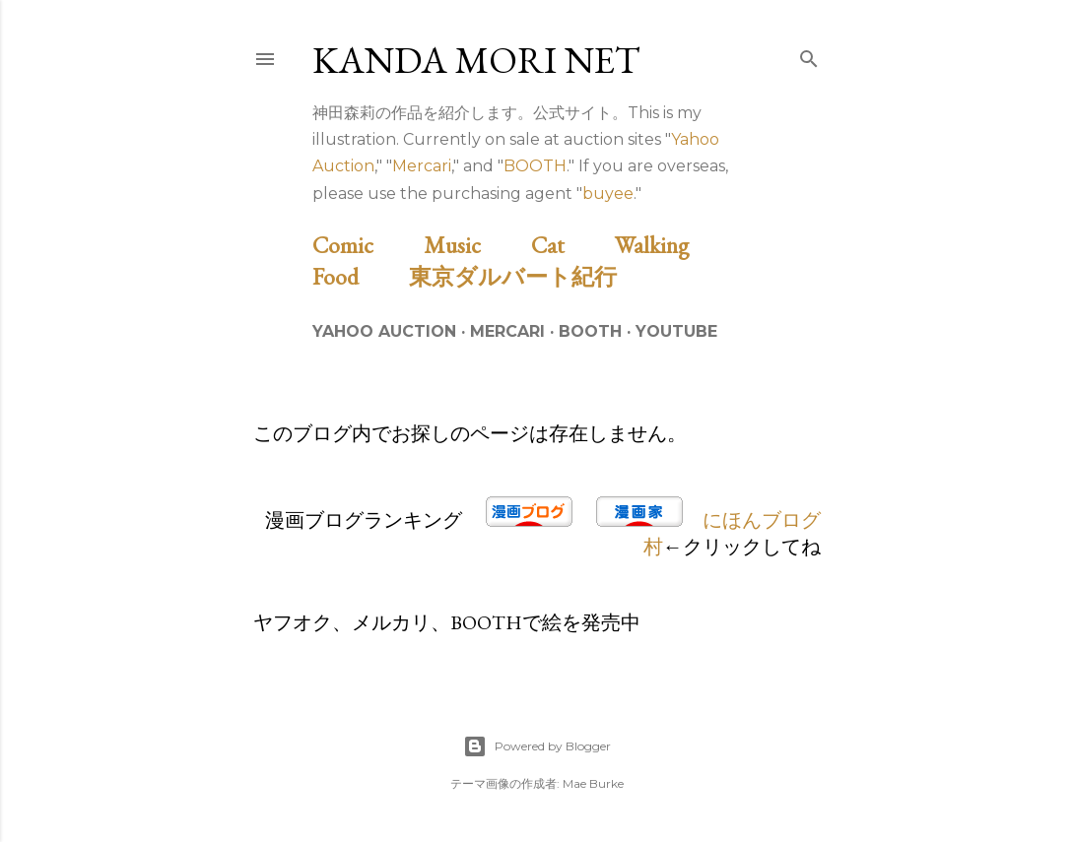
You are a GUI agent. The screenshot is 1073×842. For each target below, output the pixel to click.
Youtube (676, 331)
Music (475, 244)
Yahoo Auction (384, 331)
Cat (570, 244)
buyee (608, 193)
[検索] (809, 55)
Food (358, 276)
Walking (674, 244)
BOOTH (535, 166)
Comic (365, 244)
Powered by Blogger (537, 746)
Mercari (421, 166)
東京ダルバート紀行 (524, 276)
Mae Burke (593, 783)
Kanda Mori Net (476, 59)
